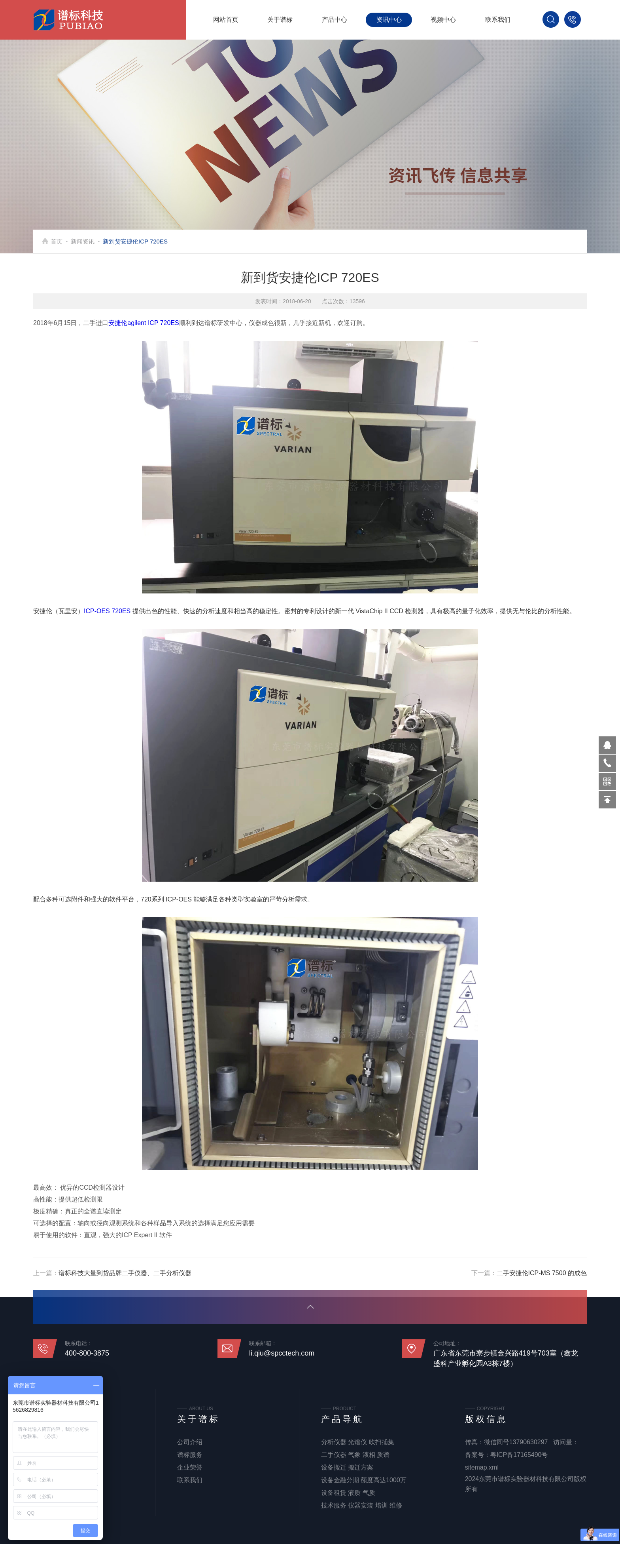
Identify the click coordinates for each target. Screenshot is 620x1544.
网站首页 (225, 19)
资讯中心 (389, 19)
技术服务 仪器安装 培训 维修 (361, 1505)
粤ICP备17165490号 (519, 1454)
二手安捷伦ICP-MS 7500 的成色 (542, 1273)
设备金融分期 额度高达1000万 (363, 1480)
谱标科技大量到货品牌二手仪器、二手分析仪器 (125, 1273)
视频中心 (443, 19)
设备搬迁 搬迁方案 (347, 1467)
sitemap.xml (482, 1467)
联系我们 (497, 19)
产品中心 (334, 19)
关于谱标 (280, 19)
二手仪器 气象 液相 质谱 (355, 1454)
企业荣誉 (189, 1467)
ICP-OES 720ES (107, 611)
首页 (56, 241)
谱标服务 (189, 1454)
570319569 (607, 745)
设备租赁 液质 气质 (348, 1492)
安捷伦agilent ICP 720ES (143, 322)
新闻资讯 (83, 241)
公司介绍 (189, 1442)
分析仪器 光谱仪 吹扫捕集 (357, 1442)
